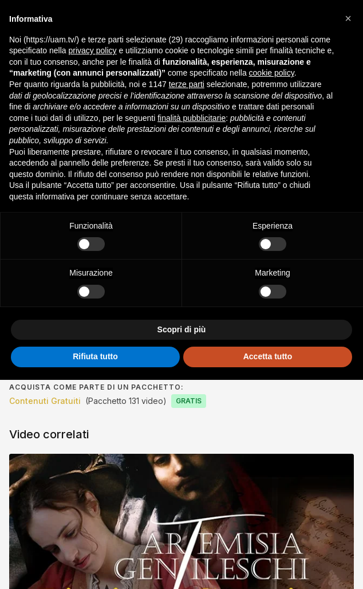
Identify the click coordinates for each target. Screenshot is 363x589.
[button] (348, 18)
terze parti (186, 84)
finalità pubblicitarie (191, 118)
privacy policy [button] (93, 50)
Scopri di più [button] (181, 329)
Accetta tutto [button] (268, 356)
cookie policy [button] (271, 72)
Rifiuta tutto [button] (95, 356)
